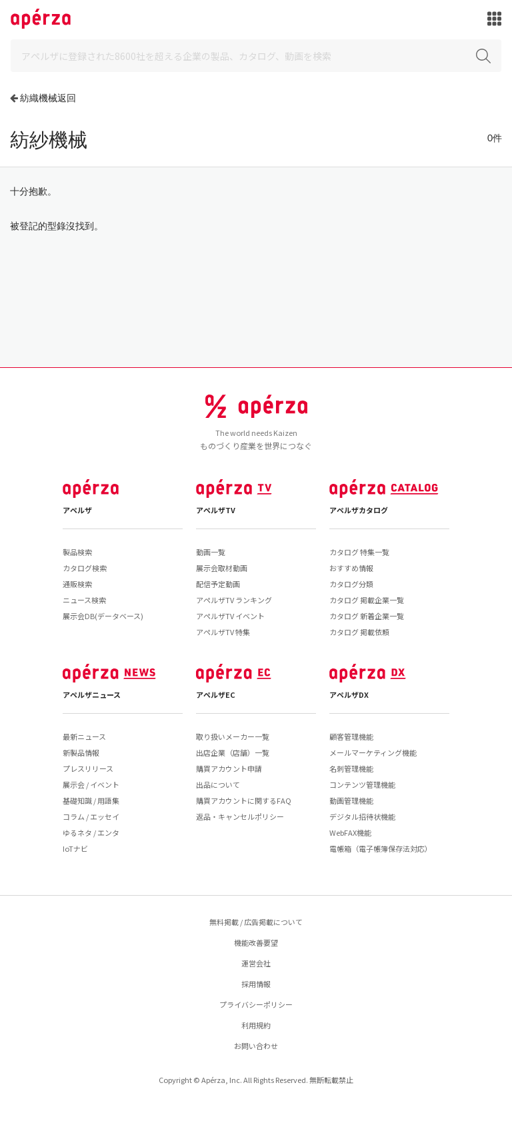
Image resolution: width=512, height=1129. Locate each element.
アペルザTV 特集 (223, 631)
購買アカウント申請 (229, 768)
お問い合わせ (256, 1045)
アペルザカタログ (358, 510)
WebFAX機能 (350, 832)
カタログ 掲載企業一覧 (366, 599)
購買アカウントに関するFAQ (243, 800)
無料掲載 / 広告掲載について (256, 921)
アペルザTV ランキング (234, 599)
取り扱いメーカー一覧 (232, 736)
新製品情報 (81, 752)
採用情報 (256, 983)
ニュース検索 (84, 599)
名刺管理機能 (351, 768)
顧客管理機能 (351, 736)
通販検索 (77, 583)
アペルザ (77, 510)
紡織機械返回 (48, 97)
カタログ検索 (85, 568)
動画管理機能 (351, 800)
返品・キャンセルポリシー (240, 816)
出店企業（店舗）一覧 (232, 752)
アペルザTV (215, 510)
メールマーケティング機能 (373, 752)
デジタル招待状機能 (362, 816)
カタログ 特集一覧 (359, 552)
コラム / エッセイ (91, 816)
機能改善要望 (256, 942)
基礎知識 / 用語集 (91, 800)
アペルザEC (215, 694)
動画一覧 (210, 552)
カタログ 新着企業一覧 (366, 615)
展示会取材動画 (221, 568)
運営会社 (256, 963)
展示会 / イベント (91, 784)
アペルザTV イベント (230, 615)
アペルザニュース (92, 694)
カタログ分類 (351, 583)
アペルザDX (349, 694)
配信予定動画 (218, 583)
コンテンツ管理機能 (362, 784)
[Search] (256, 55)
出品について (218, 784)
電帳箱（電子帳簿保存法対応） (380, 848)
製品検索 (77, 552)
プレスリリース (88, 768)
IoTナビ (75, 848)
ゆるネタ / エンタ (91, 832)
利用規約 (256, 1025)
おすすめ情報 (351, 568)
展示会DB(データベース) (103, 615)
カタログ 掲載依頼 (359, 631)
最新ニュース (84, 736)
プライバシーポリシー (256, 1004)
